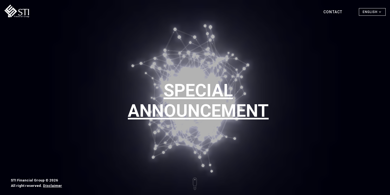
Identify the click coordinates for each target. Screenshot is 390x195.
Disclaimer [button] (52, 186)
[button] (372, 12)
